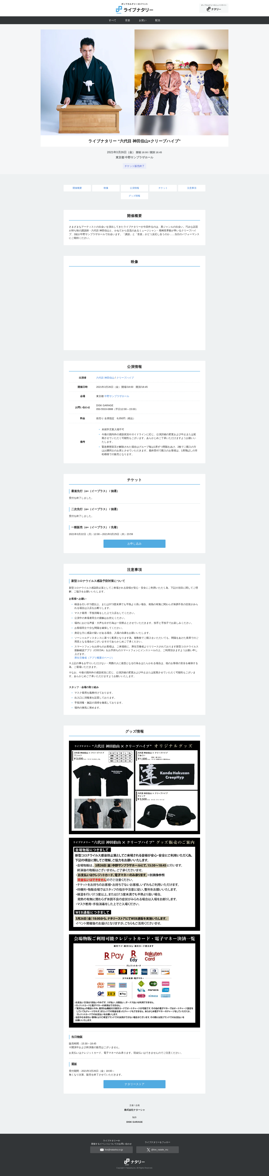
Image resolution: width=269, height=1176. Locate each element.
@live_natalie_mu (157, 1149)
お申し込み (134, 543)
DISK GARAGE (134, 1122)
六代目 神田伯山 (105, 377)
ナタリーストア (134, 1084)
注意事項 (191, 188)
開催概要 (77, 188)
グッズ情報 (134, 195)
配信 (157, 20)
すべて (112, 20)
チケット (163, 188)
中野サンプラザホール (116, 396)
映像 (106, 188)
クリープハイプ (125, 377)
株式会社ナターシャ (134, 1110)
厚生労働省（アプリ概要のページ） (94, 657)
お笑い (142, 20)
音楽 (127, 20)
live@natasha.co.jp (111, 1149)
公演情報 (134, 188)
